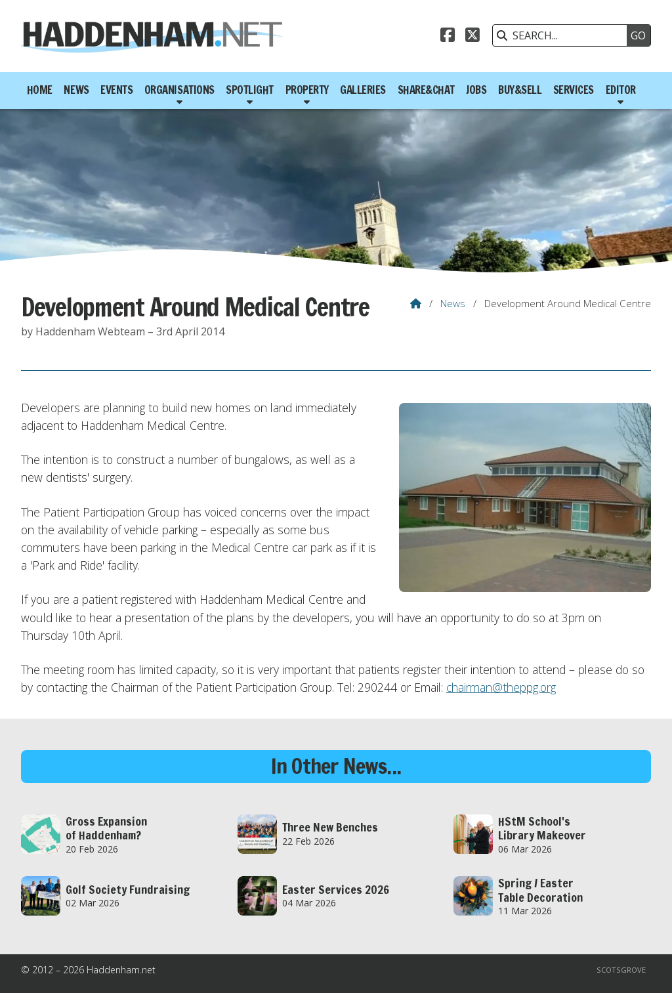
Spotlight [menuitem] (250, 90)
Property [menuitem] (307, 90)
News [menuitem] (76, 90)
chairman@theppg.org (501, 687)
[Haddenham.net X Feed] (472, 37)
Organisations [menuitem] (179, 90)
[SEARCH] (563, 35)
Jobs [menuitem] (476, 90)
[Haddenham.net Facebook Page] (447, 37)
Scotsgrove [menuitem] (621, 970)
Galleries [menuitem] (363, 90)
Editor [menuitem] (621, 90)
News (452, 303)
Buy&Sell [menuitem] (519, 90)
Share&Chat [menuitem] (426, 90)
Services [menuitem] (573, 90)
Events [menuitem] (116, 90)
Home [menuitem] (39, 90)
